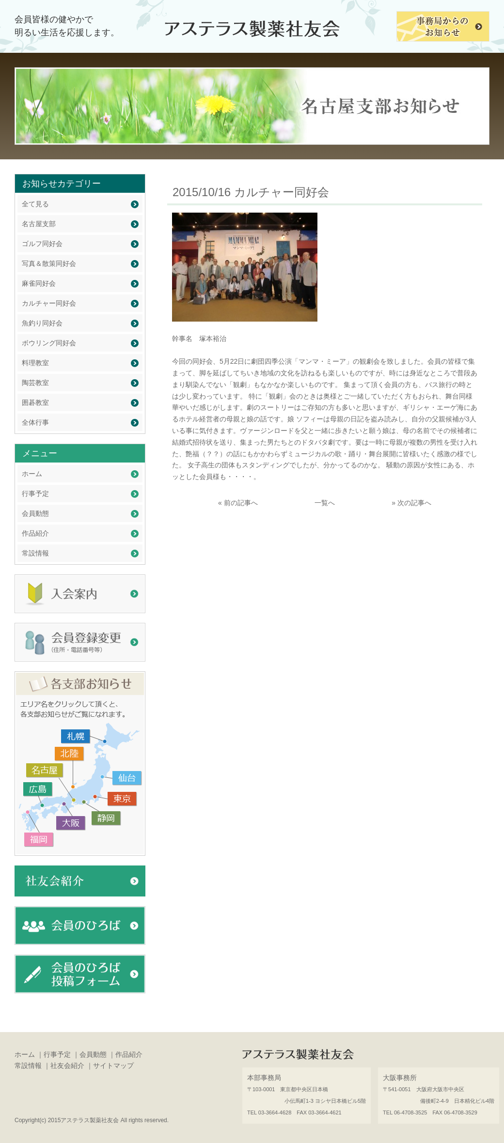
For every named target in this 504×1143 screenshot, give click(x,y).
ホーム (32, 474)
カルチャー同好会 (49, 303)
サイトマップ (113, 1065)
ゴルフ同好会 (42, 243)
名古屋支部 (39, 224)
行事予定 (35, 493)
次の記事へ (414, 503)
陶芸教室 (35, 382)
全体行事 (35, 422)
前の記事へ (241, 503)
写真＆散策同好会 (49, 263)
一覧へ (325, 503)
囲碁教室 (35, 402)
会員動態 (35, 513)
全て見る (35, 204)
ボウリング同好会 (49, 343)
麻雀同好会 (39, 283)
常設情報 (35, 553)
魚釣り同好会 (42, 323)
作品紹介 (35, 533)
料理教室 (35, 363)
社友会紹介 (67, 1065)
